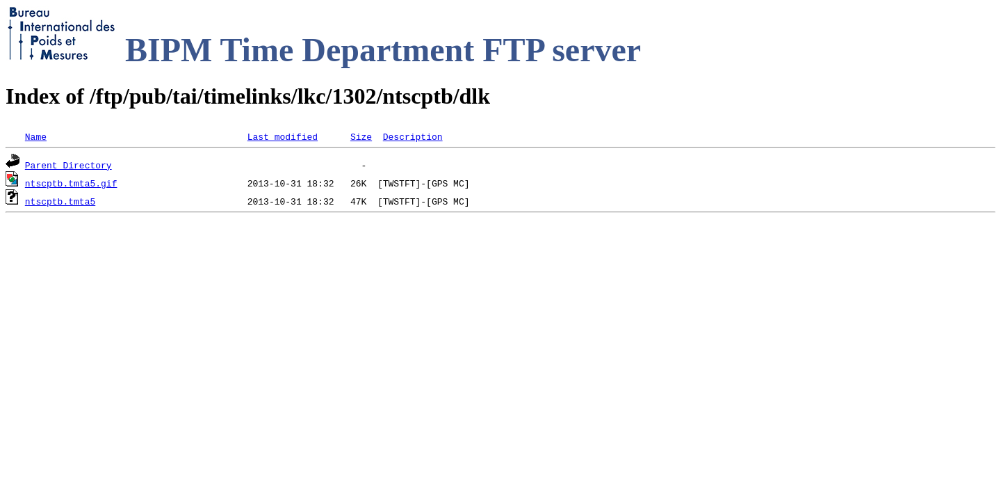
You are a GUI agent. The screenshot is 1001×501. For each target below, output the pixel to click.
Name (36, 136)
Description (413, 136)
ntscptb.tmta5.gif (71, 183)
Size (361, 136)
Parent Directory (68, 165)
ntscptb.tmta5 (60, 201)
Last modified (282, 136)
